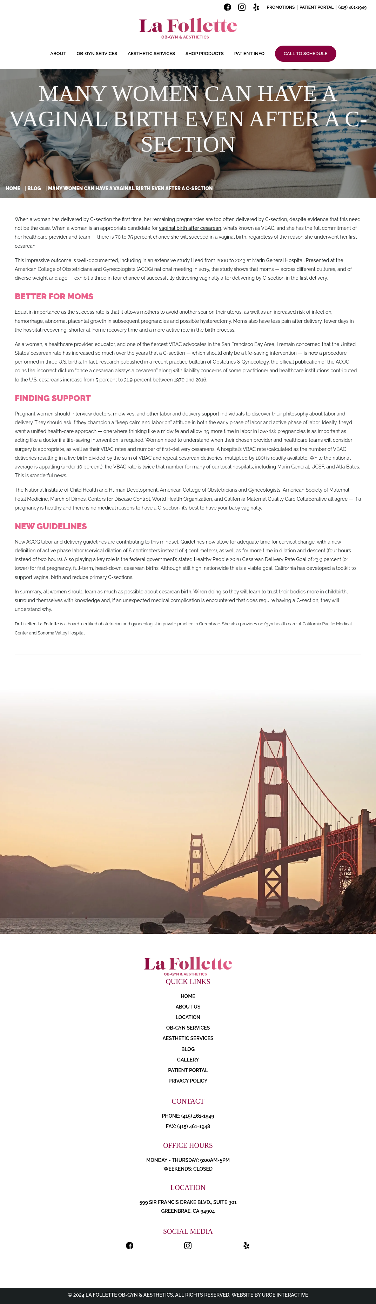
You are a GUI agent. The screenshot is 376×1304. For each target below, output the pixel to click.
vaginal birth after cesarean (190, 228)
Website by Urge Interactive (269, 1295)
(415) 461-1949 (352, 7)
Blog (34, 188)
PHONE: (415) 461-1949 (188, 1116)
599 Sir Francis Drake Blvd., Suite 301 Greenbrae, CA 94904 (187, 1206)
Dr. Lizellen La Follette (37, 623)
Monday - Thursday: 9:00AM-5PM (188, 1160)
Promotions (281, 7)
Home (13, 188)
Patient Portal (317, 7)
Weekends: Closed (188, 1169)
